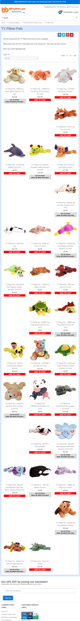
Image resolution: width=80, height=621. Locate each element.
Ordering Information (28, 611)
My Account (73, 7)
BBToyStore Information (9, 617)
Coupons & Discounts (8, 614)
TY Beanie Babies (13, 22)
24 (67, 56)
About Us (4, 611)
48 (71, 56)
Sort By (6, 54)
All (75, 56)
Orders (61, 7)
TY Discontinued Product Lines (32, 22)
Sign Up (8, 598)
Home (3, 22)
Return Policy (25, 617)
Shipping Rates (26, 614)
